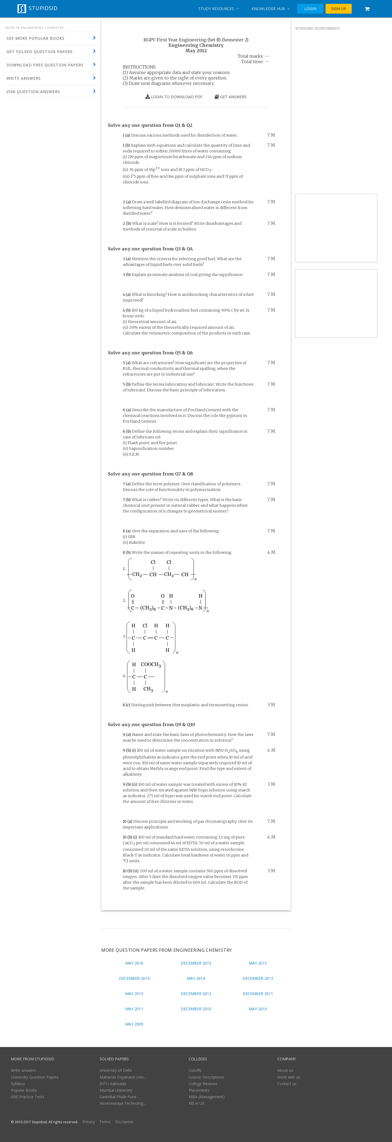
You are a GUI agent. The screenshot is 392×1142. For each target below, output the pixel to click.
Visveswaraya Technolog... (123, 1103)
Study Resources (218, 8)
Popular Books (24, 1090)
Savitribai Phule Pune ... (120, 1096)
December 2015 (196, 963)
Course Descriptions (206, 1077)
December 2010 (196, 1008)
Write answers (23, 1070)
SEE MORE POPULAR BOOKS (36, 38)
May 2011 (134, 1008)
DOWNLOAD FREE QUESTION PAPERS (45, 64)
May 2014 (196, 978)
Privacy (88, 1121)
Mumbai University (116, 1090)
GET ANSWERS (230, 97)
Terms (105, 1121)
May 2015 (258, 963)
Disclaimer (124, 1121)
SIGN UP (339, 9)
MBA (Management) (207, 1096)
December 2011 (258, 993)
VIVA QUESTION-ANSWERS (33, 91)
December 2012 (196, 993)
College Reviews (203, 1083)
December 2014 (134, 978)
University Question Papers (35, 1077)
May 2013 (134, 993)
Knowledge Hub (271, 8)
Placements (199, 1090)
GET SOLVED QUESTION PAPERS (40, 51)
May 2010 (258, 1008)
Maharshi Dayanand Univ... (123, 1077)
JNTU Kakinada (113, 1083)
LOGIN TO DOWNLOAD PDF (174, 97)
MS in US (196, 1103)
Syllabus (18, 1083)
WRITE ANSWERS (24, 78)
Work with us (288, 1077)
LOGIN (310, 9)
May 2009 (134, 1024)
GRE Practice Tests (27, 1096)
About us (285, 1070)
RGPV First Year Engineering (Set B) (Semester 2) (196, 39)
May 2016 (134, 963)
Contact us (286, 1083)
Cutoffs (195, 1070)
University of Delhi (116, 1070)
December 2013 (258, 978)
